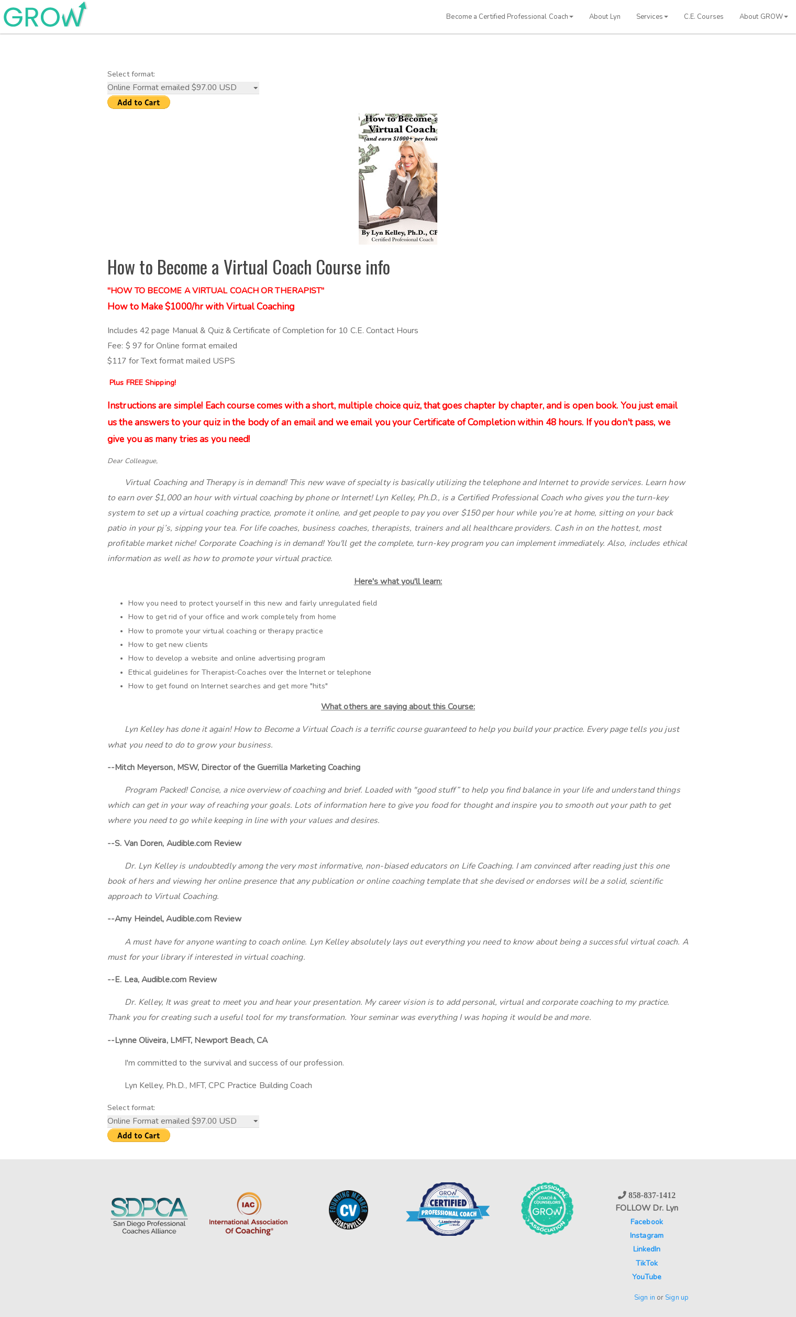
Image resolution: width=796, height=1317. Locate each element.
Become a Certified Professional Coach (509, 16)
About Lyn (605, 16)
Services (652, 16)
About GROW (763, 16)
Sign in (644, 1297)
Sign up (677, 1297)
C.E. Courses (704, 16)
